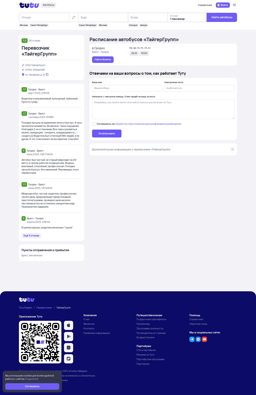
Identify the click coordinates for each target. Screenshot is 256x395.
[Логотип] (29, 5)
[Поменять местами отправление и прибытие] (73, 17)
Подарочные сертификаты (151, 319)
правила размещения (168, 123)
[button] (68, 325)
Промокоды (143, 323)
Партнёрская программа (150, 359)
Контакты (89, 328)
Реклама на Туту (145, 354)
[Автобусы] (48, 5)
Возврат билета (145, 337)
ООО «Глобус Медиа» (75, 371)
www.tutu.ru (74, 375)
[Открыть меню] (234, 5)
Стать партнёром (146, 350)
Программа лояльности (149, 328)
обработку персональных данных (134, 123)
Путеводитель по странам (151, 333)
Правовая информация (97, 333)
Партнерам (142, 363)
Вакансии (89, 323)
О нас (87, 319)
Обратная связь (198, 323)
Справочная (205, 5)
